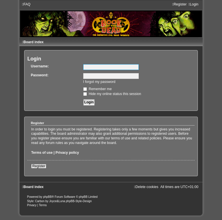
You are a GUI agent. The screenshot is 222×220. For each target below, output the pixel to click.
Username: (40, 66)
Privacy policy (67, 153)
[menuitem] (26, 4)
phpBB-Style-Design (79, 201)
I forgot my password (99, 82)
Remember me (97, 89)
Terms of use (41, 153)
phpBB (47, 196)
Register (38, 166)
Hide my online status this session (112, 94)
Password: (39, 75)
